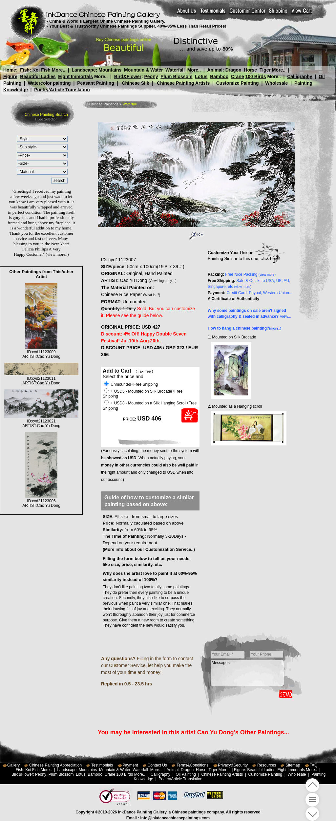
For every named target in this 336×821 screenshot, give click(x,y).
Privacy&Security (233, 765)
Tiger (264, 70)
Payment (130, 765)
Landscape (84, 70)
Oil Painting (186, 774)
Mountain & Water (143, 70)
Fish (25, 70)
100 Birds (255, 76)
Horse (250, 70)
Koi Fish (41, 70)
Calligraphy (299, 76)
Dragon (233, 70)
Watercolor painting (49, 83)
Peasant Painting (95, 83)
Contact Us (157, 765)
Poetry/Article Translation (62, 89)
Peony (151, 76)
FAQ (313, 765)
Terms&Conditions (192, 765)
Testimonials (102, 765)
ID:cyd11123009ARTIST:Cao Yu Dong (41, 352)
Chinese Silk (135, 83)
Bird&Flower (127, 76)
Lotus (201, 76)
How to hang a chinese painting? (244, 328)
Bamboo (219, 76)
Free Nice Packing (250, 274)
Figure (10, 76)
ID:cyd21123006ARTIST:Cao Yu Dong (41, 501)
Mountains (109, 70)
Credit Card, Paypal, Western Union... (259, 293)
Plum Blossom (176, 76)
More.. (58, 70)
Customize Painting (237, 83)
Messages (247, 673)
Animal (214, 70)
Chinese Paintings (103, 104)
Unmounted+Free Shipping (131, 384)
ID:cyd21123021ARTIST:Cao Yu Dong (41, 421)
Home (9, 70)
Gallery (13, 765)
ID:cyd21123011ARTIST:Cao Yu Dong (41, 378)
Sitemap (292, 765)
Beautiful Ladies (37, 76)
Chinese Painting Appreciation (55, 765)
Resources (266, 765)
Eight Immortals (75, 76)
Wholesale (276, 83)
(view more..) (57, 254)
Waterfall (175, 70)
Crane (237, 76)
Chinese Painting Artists (183, 83)
